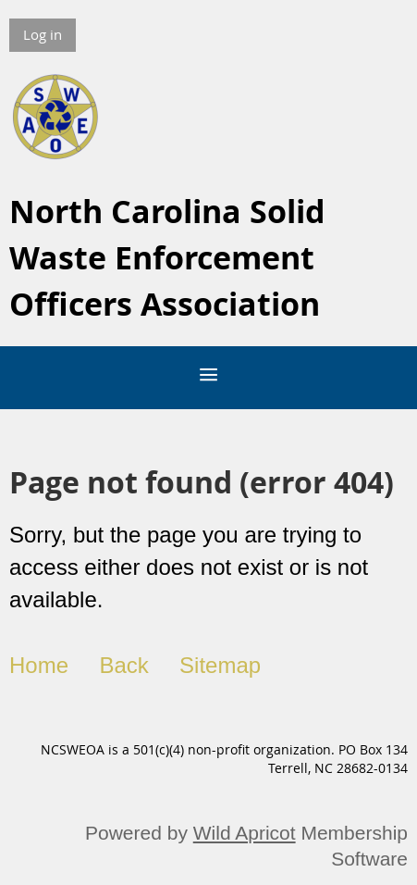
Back (123, 665)
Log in (42, 34)
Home (38, 665)
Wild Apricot (244, 832)
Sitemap (220, 665)
